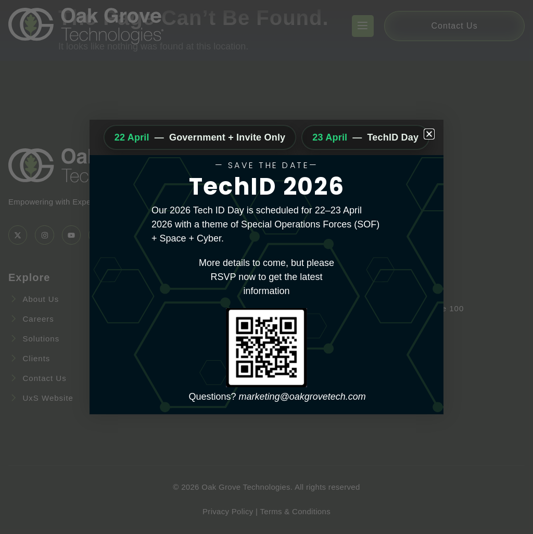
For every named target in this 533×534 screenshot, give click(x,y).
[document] (266, 267)
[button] (429, 134)
